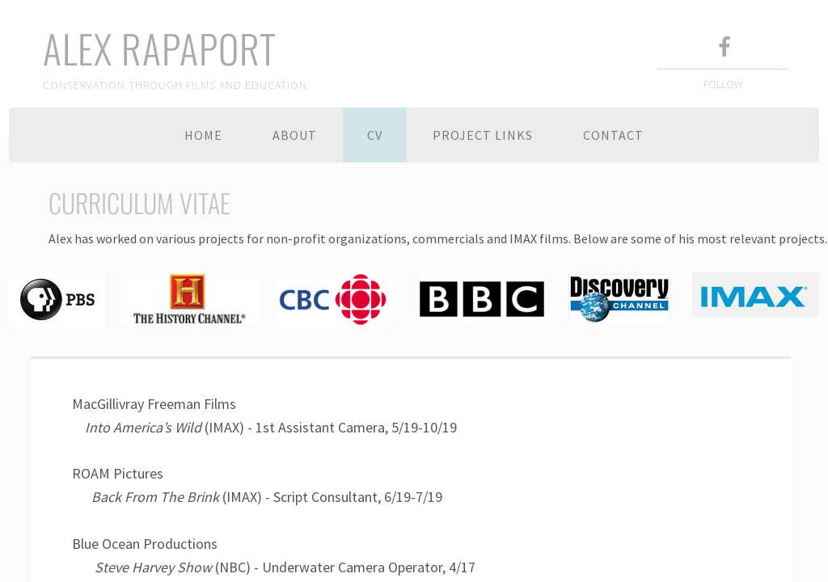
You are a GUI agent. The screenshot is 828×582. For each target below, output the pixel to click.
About (294, 135)
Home (203, 135)
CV (374, 135)
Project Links (483, 135)
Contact (613, 135)
